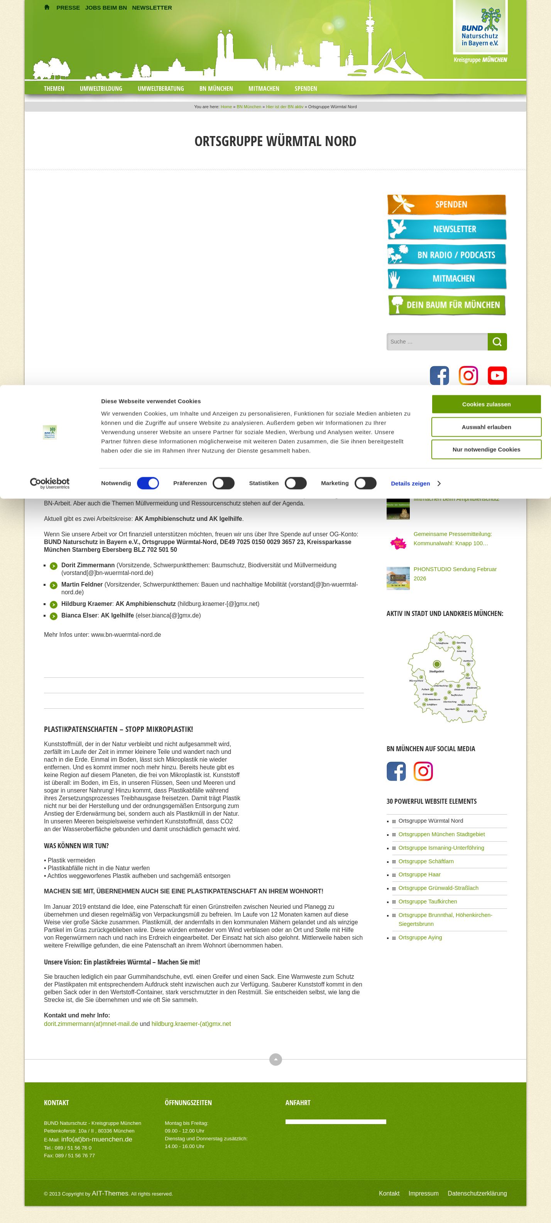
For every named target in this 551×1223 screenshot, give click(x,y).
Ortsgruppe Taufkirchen (423, 889)
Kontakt (413, 1188)
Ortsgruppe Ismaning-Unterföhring (434, 841)
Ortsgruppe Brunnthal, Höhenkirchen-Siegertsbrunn (451, 901)
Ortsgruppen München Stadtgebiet (434, 829)
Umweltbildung (101, 88)
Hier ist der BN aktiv (284, 106)
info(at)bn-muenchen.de (88, 1135)
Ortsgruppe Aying (416, 913)
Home (226, 106)
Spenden (306, 88)
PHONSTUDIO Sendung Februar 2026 (454, 566)
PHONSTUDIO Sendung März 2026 (450, 460)
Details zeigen (410, 274)
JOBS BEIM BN (106, 7)
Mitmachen (263, 88)
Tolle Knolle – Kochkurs (438, 425)
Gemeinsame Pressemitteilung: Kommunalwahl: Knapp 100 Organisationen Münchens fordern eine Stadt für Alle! (458, 535)
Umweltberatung (161, 88)
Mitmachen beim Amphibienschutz (449, 495)
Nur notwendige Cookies (487, 240)
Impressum (441, 1188)
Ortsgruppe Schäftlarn (421, 853)
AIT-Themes (105, 1188)
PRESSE (68, 7)
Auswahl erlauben (486, 217)
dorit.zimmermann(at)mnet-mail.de (90, 1021)
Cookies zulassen (486, 195)
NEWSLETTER (152, 7)
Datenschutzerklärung (484, 1188)
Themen (54, 88)
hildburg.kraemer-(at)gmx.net (188, 1021)
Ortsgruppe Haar (416, 865)
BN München (216, 88)
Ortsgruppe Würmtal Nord (425, 817)
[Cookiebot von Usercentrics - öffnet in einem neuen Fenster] (50, 275)
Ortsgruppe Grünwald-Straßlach (431, 877)
